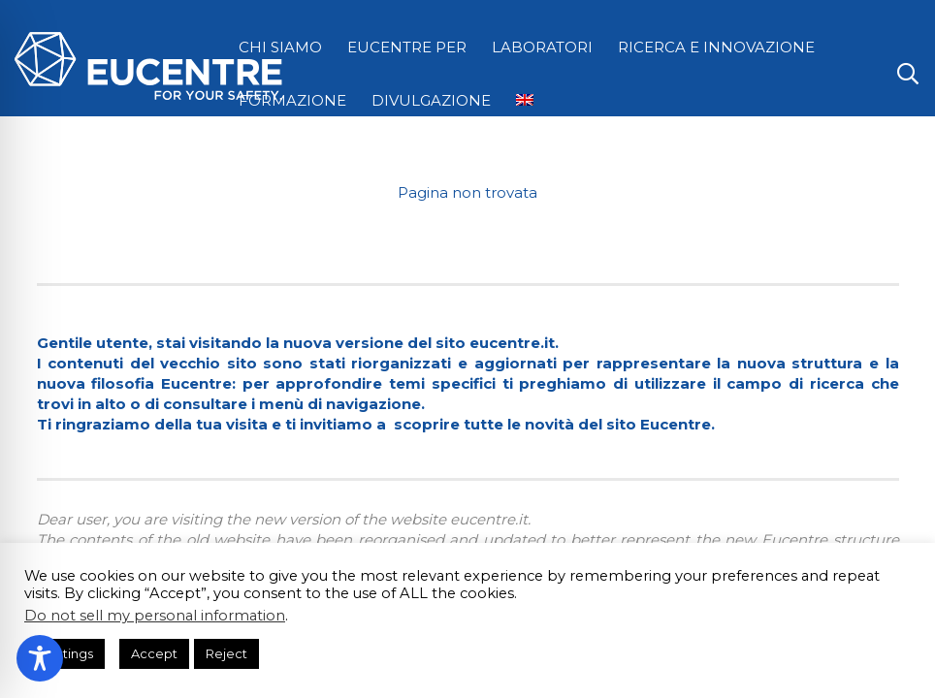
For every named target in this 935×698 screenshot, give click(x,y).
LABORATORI (542, 47)
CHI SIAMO (280, 47)
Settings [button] (67, 653)
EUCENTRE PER (407, 47)
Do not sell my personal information (154, 615)
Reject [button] (226, 653)
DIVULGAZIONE (431, 100)
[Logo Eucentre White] (148, 66)
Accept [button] (154, 653)
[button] (908, 73)
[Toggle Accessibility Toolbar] (40, 658)
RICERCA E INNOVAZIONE (716, 47)
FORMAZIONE (292, 100)
